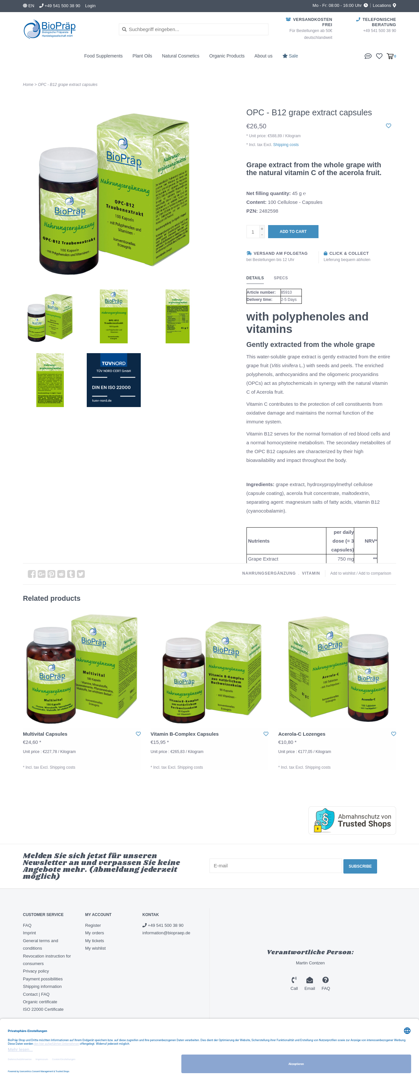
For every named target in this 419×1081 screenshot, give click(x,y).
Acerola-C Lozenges (301, 734)
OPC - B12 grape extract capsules (68, 84)
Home (28, 84)
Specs (281, 278)
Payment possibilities (43, 978)
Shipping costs (286, 144)
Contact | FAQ (36, 994)
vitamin (311, 573)
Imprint (29, 932)
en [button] (28, 5)
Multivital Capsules (45, 734)
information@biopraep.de (166, 932)
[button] (368, 55)
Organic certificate (40, 1001)
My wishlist (95, 948)
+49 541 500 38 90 (162, 925)
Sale (290, 55)
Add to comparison (374, 573)
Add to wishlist (342, 573)
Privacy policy (36, 971)
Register (93, 925)
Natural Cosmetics (180, 55)
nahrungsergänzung (269, 573)
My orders (94, 932)
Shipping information (42, 986)
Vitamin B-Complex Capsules (185, 734)
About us (263, 55)
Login (90, 5)
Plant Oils (142, 55)
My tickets (94, 940)
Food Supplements (103, 55)
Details (255, 278)
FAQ (27, 925)
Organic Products (227, 55)
